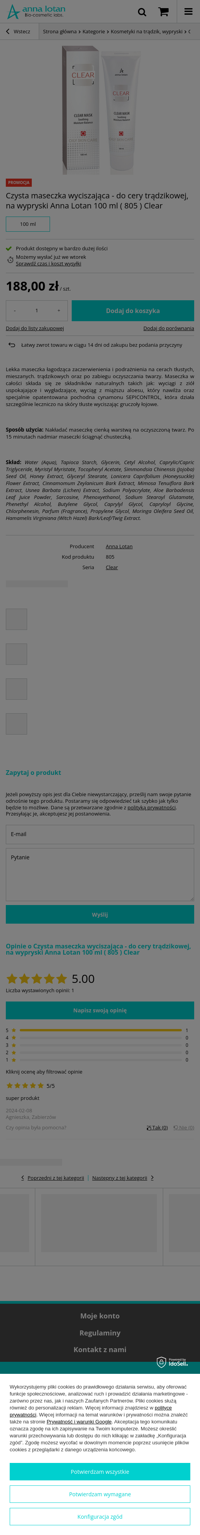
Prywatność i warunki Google (79, 1422)
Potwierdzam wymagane (100, 1494)
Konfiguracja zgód (100, 1516)
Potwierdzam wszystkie (100, 1471)
